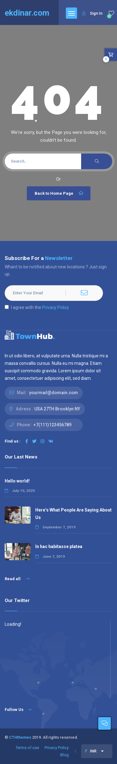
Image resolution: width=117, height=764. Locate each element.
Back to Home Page (59, 193)
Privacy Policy (55, 307)
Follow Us (18, 709)
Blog (64, 754)
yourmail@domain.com (53, 392)
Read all (17, 578)
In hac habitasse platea (58, 546)
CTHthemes (20, 737)
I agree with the (37, 307)
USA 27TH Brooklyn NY (57, 408)
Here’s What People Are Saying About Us (73, 513)
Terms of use (27, 747)
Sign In (92, 13)
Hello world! (17, 480)
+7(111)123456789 (52, 424)
